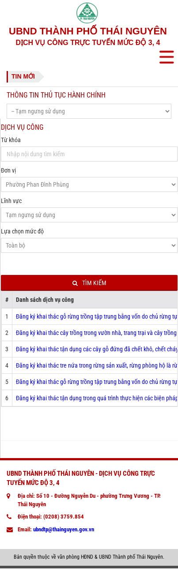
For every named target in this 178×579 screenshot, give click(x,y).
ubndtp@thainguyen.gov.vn (63, 529)
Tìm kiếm (89, 283)
